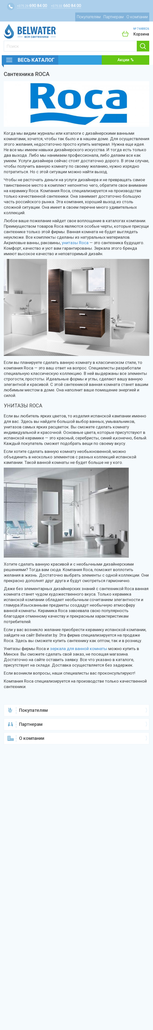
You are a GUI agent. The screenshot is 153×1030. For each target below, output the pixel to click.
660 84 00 (66, 5)
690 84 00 (32, 5)
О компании (137, 16)
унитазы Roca (75, 242)
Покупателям (88, 16)
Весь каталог (36, 60)
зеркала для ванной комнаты (78, 648)
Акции (123, 59)
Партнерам (114, 16)
